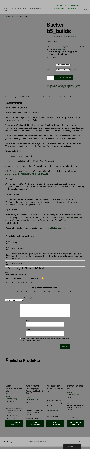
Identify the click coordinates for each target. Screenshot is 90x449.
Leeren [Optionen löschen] (74, 69)
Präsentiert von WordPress (38, 442)
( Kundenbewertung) (71, 36)
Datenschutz (23, 442)
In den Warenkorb (63, 77)
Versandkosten (60, 49)
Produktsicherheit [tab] (49, 97)
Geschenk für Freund (59, 87)
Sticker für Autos (79, 87)
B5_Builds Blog (58, 8)
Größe (49, 69)
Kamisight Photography (71, 5)
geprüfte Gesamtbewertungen (58, 36)
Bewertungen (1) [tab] (66, 97)
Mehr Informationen (30, 283)
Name (28, 320)
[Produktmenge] (50, 77)
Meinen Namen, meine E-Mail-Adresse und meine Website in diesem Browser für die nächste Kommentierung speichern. (45, 339)
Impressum (70, 8)
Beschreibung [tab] (10, 97)
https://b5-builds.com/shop (56, 228)
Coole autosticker (67, 86)
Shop (59, 5)
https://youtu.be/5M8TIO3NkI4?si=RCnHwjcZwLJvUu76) (29, 174)
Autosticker (49, 86)
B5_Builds (12, 442)
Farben (49, 65)
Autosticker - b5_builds (57, 86)
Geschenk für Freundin (69, 87)
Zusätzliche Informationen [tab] (29, 97)
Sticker (14, 16)
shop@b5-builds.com (75, 217)
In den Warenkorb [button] (35, 424)
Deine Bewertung (26, 298)
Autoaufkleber (77, 85)
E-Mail (28, 329)
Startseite (8, 16)
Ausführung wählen (14, 424)
